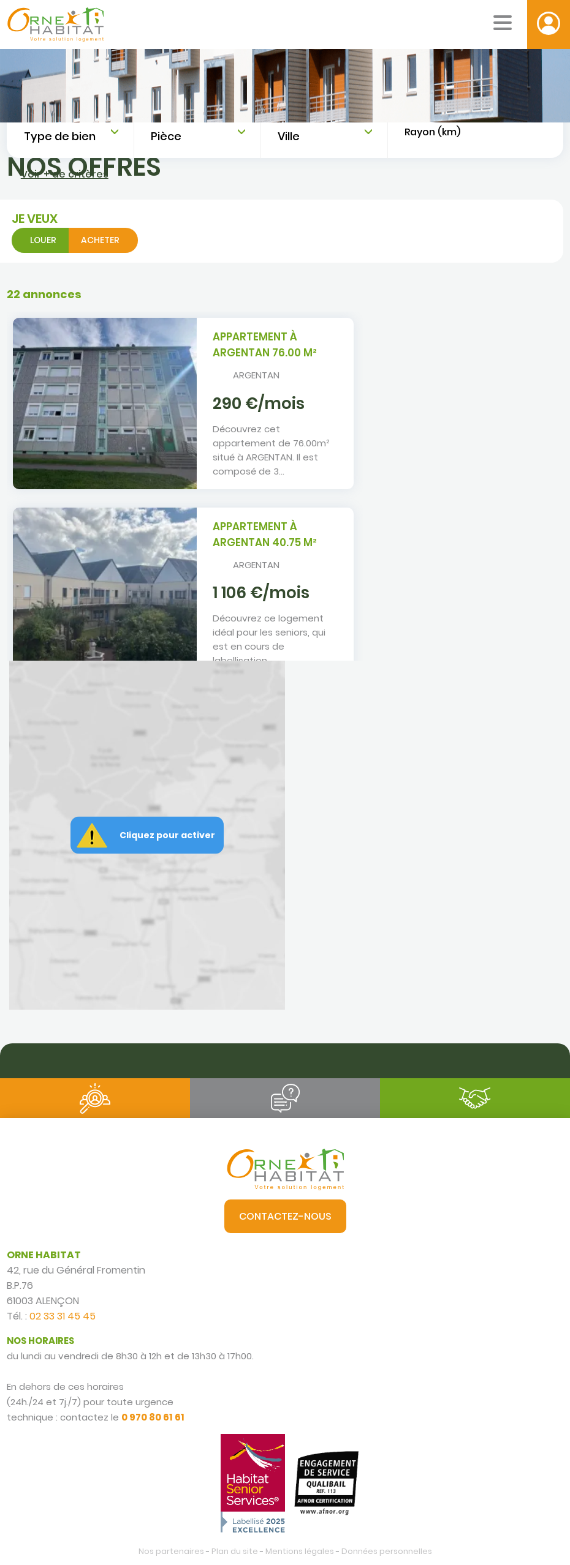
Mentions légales (299, 1551)
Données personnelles (386, 1551)
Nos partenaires (171, 1551)
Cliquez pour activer (167, 835)
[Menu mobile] (502, 22)
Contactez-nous (285, 1216)
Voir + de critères (64, 174)
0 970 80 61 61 (152, 1417)
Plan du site (234, 1551)
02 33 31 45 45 (62, 1316)
